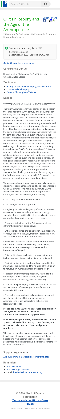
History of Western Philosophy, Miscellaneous (29, 86)
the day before (20, 372)
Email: (9, 372)
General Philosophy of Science (21, 92)
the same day (36, 372)
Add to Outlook (14, 366)
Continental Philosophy (18, 89)
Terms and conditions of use (30, 400)
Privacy (30, 404)
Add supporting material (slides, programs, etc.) (26, 356)
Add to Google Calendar (18, 369)
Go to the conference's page (18, 63)
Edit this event (50, 17)
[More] (55, 4)
